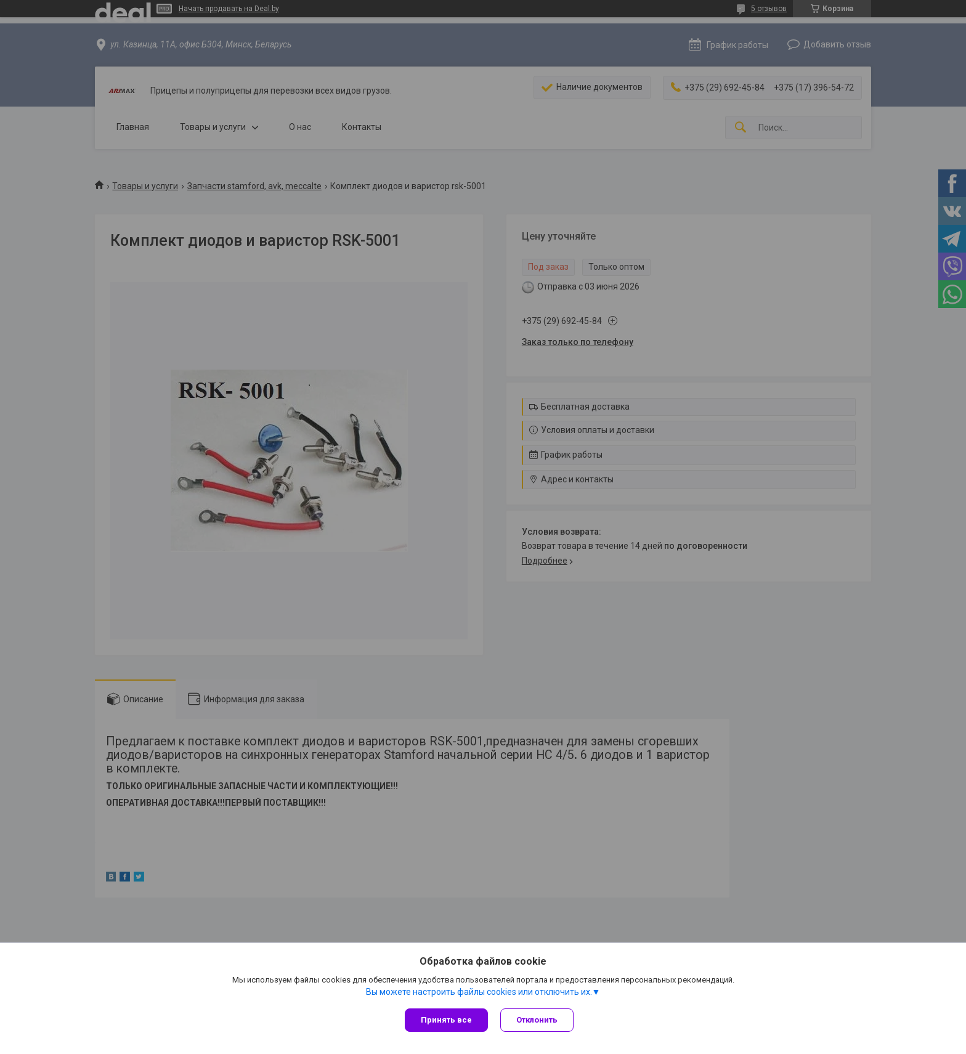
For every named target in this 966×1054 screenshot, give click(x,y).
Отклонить (537, 1019)
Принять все (446, 1019)
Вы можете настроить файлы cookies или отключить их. (479, 992)
